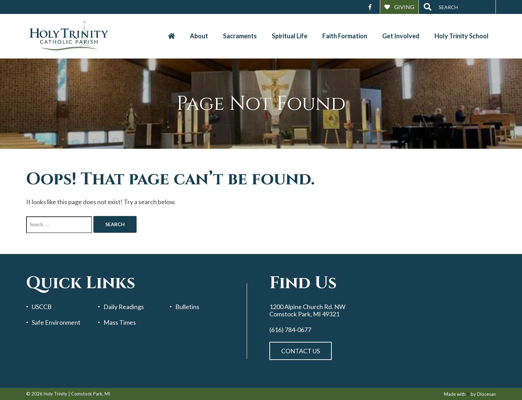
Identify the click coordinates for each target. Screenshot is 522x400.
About (199, 36)
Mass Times (119, 322)
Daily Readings (123, 306)
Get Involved (401, 36)
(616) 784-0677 (290, 329)
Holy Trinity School (462, 36)
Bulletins (187, 306)
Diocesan (486, 394)
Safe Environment (56, 322)
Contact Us (300, 351)
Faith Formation (344, 36)
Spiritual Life (289, 36)
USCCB (42, 306)
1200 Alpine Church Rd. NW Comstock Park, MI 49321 (307, 310)
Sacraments (240, 36)
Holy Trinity (55, 394)
